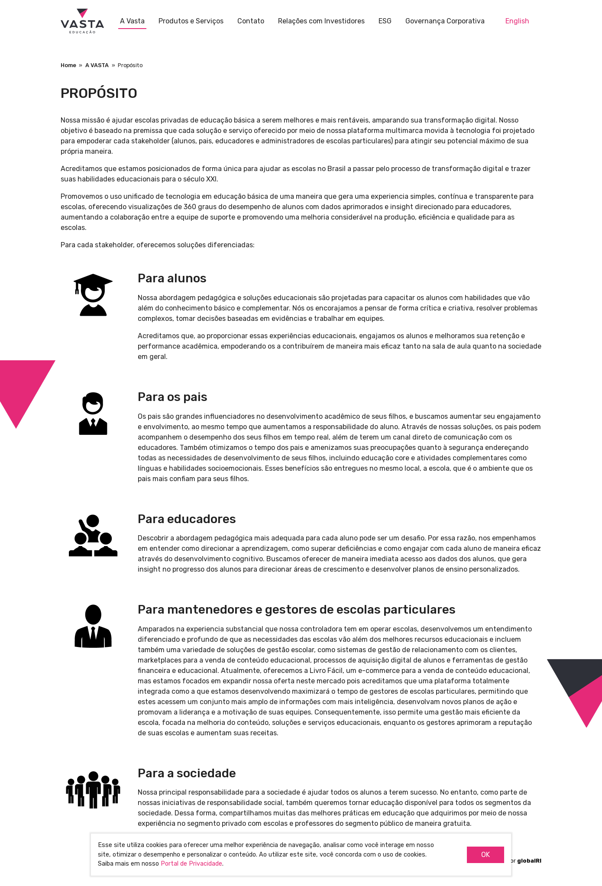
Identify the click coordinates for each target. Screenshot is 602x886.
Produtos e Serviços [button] (191, 21)
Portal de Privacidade (191, 863)
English (517, 21)
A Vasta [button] (132, 21)
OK (485, 854)
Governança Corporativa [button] (445, 21)
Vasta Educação (82, 22)
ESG (385, 21)
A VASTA (97, 65)
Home (68, 65)
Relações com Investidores (321, 21)
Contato (250, 21)
